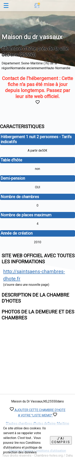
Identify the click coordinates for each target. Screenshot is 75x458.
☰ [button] (6, 5)
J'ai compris (61, 440)
